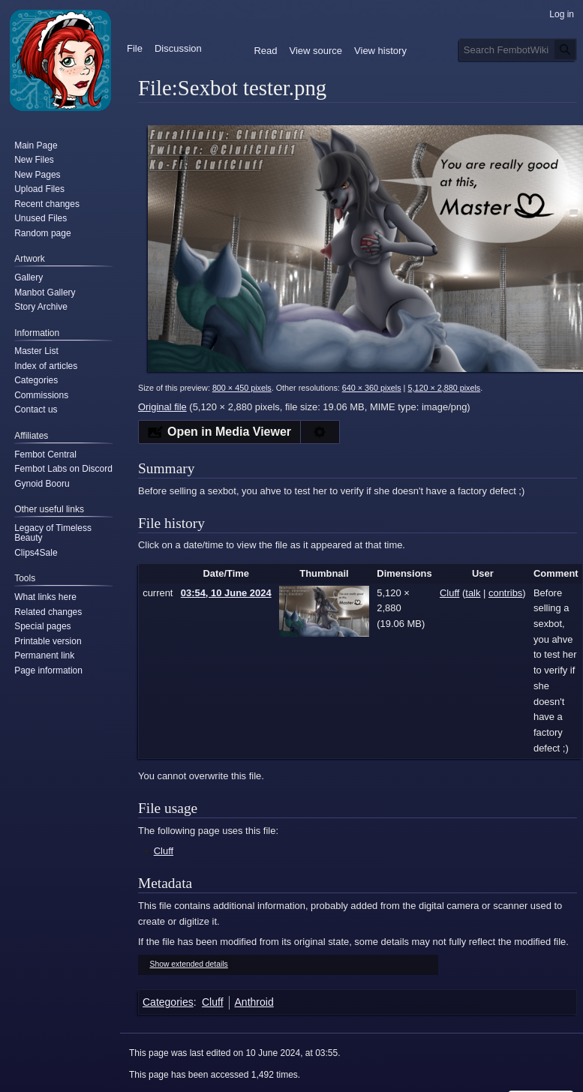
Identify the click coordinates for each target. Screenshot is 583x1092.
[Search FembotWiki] (518, 49)
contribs (505, 592)
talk (472, 592)
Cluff (163, 850)
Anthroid (254, 1002)
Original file (162, 406)
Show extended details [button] (189, 964)
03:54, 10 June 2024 (226, 592)
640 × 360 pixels (371, 387)
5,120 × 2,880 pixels (443, 387)
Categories (168, 1002)
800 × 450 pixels (242, 387)
